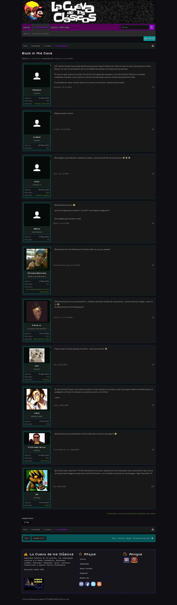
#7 (153, 364)
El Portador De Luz (37, 447)
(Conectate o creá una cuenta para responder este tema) (131, 513)
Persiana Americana (37, 273)
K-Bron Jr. (37, 325)
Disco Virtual (60, 27)
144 (47, 284)
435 (47, 377)
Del (37, 494)
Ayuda (128, 538)
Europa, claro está (42, 103)
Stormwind (45, 461)
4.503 (47, 505)
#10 (152, 486)
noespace (58, 58)
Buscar (27, 33)
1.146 (47, 424)
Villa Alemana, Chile (41, 339)
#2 (153, 129)
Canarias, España (42, 195)
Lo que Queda (34, 58)
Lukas (37, 413)
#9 (153, 449)
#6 (153, 317)
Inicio (27, 27)
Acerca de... (86, 578)
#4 (153, 223)
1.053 (47, 336)
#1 (153, 87)
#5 (153, 265)
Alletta (37, 229)
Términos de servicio (141, 538)
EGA (26, 538)
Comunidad (41, 27)
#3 (153, 173)
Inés (37, 366)
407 (47, 148)
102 (47, 101)
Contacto (121, 538)
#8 (153, 405)
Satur (37, 181)
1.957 (47, 458)
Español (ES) (38, 538)
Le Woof (37, 137)
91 (48, 239)
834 (47, 192)
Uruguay (45, 379)
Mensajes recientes (40, 33)
